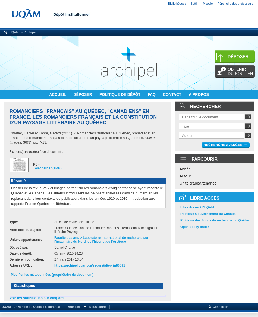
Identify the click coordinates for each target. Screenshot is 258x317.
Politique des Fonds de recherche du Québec (215, 220)
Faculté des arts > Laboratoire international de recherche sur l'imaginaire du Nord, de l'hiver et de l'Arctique (101, 239)
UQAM (14, 32)
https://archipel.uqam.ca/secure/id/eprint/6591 (89, 265)
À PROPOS (199, 94)
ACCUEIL (58, 94)
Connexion (220, 306)
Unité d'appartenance (198, 183)
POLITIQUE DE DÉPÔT (120, 94)
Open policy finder (194, 227)
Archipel (30, 32)
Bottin (194, 3)
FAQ (152, 94)
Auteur (185, 176)
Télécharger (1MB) (47, 168)
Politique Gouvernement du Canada (207, 214)
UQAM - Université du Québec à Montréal (30, 306)
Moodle (208, 3)
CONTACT (172, 94)
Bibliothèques (177, 3)
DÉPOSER (83, 94)
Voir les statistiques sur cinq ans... (38, 298)
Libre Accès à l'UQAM (197, 207)
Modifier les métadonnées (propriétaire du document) (52, 275)
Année (185, 169)
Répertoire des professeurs (235, 3)
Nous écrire (97, 306)
